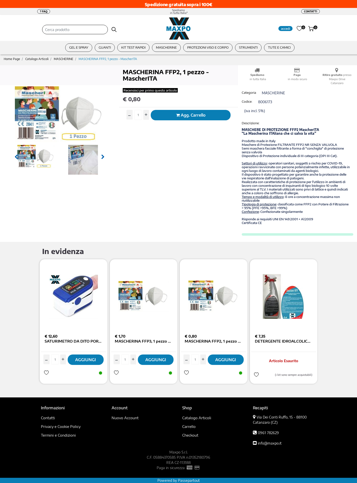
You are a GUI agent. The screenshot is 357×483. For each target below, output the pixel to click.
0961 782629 (268, 433)
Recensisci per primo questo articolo (150, 90)
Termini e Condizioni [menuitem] (58, 435)
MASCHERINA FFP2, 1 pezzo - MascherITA (108, 59)
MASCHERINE (63, 59)
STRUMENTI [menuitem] (248, 47)
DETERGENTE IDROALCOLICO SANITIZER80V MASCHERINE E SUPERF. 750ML (284, 341)
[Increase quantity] (146, 115)
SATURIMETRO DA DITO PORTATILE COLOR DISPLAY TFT (73, 341)
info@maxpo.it (270, 443)
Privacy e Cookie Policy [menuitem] (61, 426)
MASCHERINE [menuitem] (166, 47)
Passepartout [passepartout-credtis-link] (189, 480)
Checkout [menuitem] (190, 435)
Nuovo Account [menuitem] (125, 418)
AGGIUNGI (85, 359)
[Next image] (103, 157)
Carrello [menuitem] (189, 426)
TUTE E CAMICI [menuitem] (279, 47)
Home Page (12, 59)
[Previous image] (16, 157)
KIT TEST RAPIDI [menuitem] (133, 47)
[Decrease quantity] (129, 115)
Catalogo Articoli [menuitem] (196, 418)
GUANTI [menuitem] (105, 47)
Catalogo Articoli (37, 59)
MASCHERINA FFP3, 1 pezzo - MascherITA (144, 341)
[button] (114, 29)
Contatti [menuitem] (48, 418)
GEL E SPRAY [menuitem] (78, 47)
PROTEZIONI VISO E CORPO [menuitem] (208, 47)
